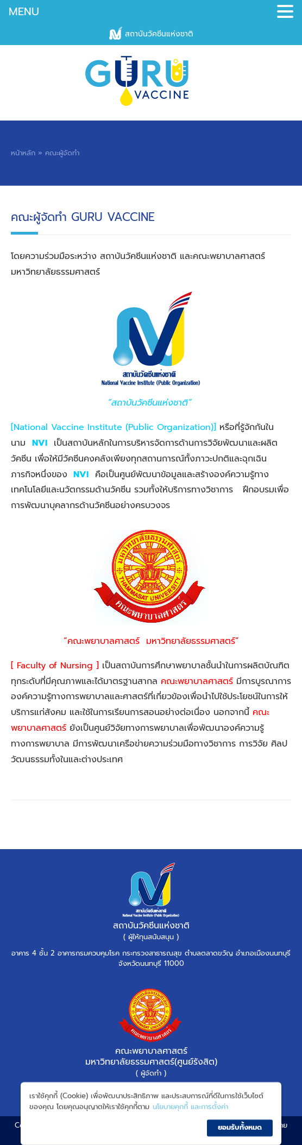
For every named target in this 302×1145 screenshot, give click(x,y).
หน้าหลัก (23, 153)
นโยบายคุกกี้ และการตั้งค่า (190, 1118)
